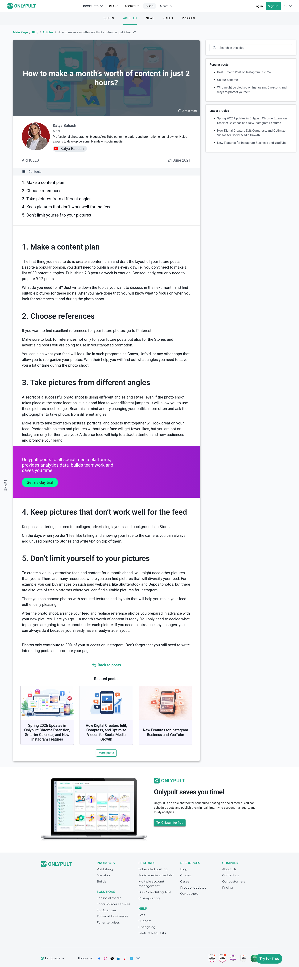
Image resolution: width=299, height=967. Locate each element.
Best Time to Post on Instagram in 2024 (244, 72)
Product (189, 18)
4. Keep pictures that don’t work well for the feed (67, 207)
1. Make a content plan (43, 182)
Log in (259, 6)
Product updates (193, 887)
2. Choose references (41, 190)
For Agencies (107, 910)
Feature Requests (152, 933)
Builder (102, 881)
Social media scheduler (156, 875)
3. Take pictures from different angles (57, 198)
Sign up (273, 6)
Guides (109, 18)
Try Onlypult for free (169, 822)
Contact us (230, 875)
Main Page (20, 32)
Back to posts (106, 665)
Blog (149, 6)
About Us (132, 6)
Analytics (103, 875)
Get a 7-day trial (40, 482)
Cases (168, 18)
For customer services (113, 904)
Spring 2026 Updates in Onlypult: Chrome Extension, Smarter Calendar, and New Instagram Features (47, 732)
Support (144, 921)
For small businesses (112, 916)
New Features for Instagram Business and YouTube (165, 732)
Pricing (227, 887)
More (166, 6)
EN (288, 6)
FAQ (141, 915)
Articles (130, 18)
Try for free (269, 959)
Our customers (233, 881)
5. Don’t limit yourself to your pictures (56, 215)
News (150, 18)
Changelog (146, 927)
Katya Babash (64, 125)
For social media (109, 898)
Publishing (105, 869)
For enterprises (108, 922)
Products (93, 6)
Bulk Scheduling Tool (154, 892)
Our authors (189, 893)
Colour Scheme (227, 80)
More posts (106, 753)
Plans (113, 6)
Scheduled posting (153, 869)
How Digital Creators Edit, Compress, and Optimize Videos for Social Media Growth (106, 732)
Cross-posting (149, 898)
